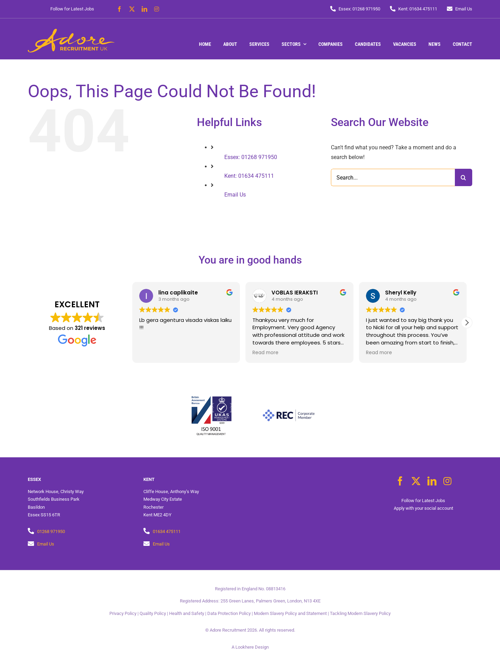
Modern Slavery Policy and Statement (290, 613)
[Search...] (393, 177)
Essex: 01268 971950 (250, 157)
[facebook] (119, 9)
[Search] (463, 177)
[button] (466, 322)
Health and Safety (186, 613)
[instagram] (156, 9)
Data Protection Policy (229, 613)
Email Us (235, 194)
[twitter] (132, 9)
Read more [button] (265, 353)
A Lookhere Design (250, 647)
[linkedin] (144, 9)
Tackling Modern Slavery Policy (360, 613)
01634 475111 (167, 531)
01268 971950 (51, 531)
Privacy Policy (122, 613)
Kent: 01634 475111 (249, 176)
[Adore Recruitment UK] (71, 31)
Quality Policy (153, 613)
